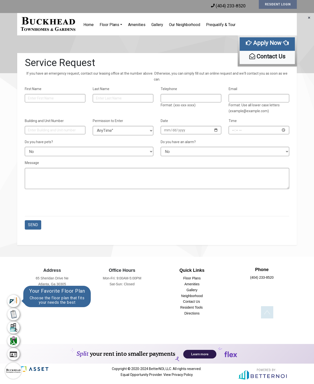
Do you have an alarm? (178, 142)
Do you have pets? (39, 142)
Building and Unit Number (44, 121)
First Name (33, 89)
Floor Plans (109, 24)
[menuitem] (13, 301)
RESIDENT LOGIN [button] (278, 4)
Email (233, 89)
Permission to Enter (108, 121)
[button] (48, 24)
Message (32, 163)
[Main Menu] (13, 371)
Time (233, 121)
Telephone (169, 89)
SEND (33, 224)
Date (164, 121)
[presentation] (62, 202)
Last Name (101, 89)
